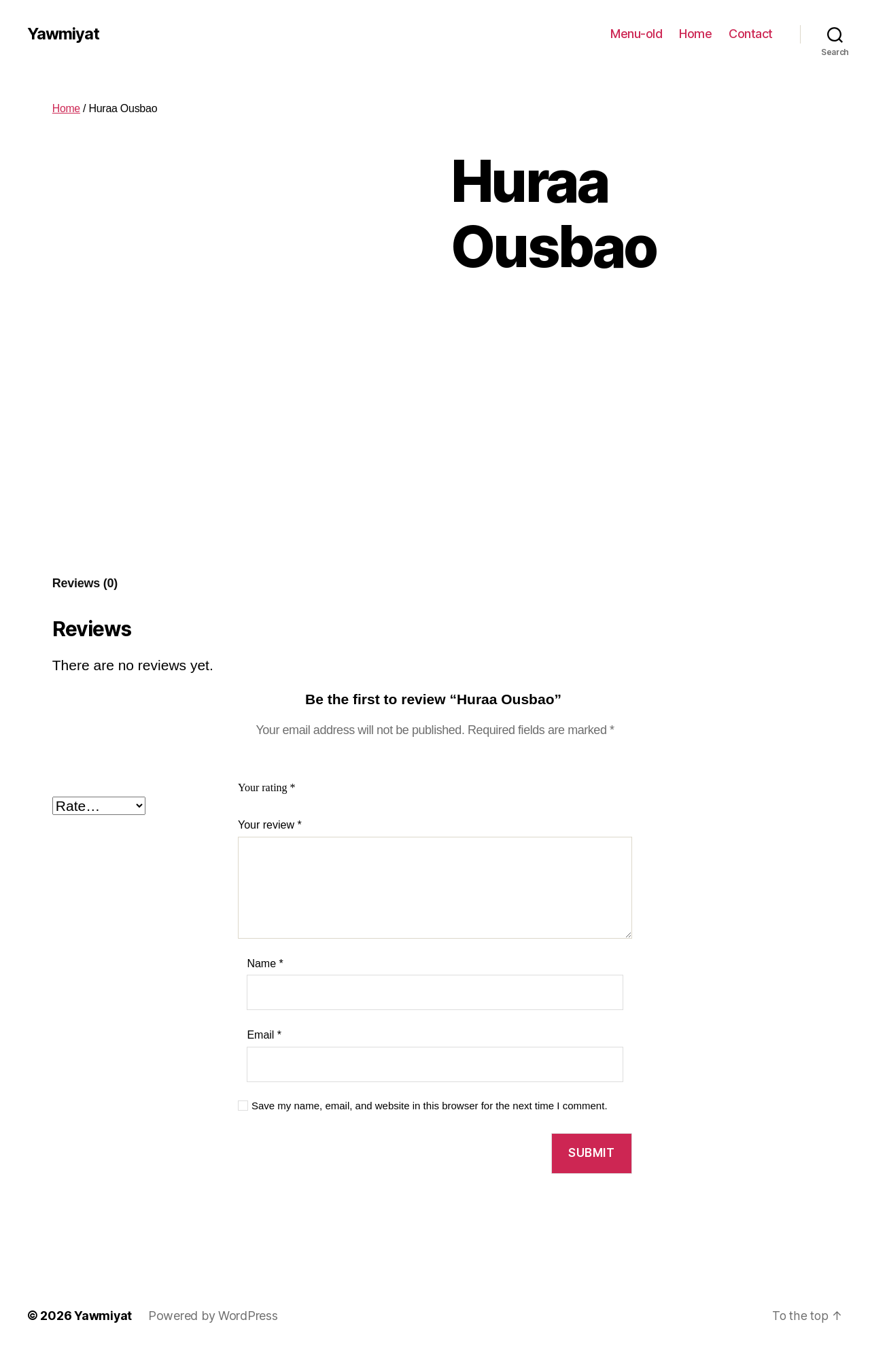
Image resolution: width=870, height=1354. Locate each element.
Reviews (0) (85, 583)
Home (695, 34)
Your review (270, 825)
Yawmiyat (63, 34)
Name (265, 963)
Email (264, 1035)
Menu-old (636, 34)
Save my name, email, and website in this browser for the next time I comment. (429, 1105)
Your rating (267, 788)
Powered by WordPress (214, 1315)
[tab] (85, 583)
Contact (751, 34)
